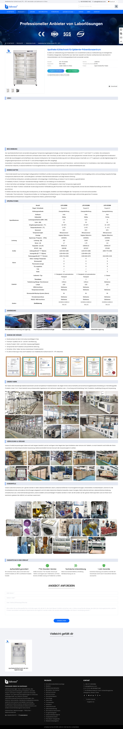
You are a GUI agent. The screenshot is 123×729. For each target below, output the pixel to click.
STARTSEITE (10, 12)
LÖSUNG (32, 12)
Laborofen (49, 700)
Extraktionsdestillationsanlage (55, 684)
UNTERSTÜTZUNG (69, 12)
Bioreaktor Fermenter (52, 690)
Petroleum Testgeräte (53, 719)
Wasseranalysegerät (52, 721)
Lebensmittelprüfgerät (53, 715)
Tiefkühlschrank (31, 43)
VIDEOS (81, 12)
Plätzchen (27, 710)
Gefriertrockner (51, 692)
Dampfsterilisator (51, 696)
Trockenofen (50, 702)
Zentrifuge (49, 698)
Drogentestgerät (51, 713)
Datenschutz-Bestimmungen (14, 710)
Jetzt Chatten (72, 71)
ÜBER (88, 12)
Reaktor (48, 686)
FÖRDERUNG (55, 12)
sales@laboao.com (100, 2)
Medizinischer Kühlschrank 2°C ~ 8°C (49, 43)
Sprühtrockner (50, 694)
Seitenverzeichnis (10, 712)
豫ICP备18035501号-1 (11, 715)
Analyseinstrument (51, 717)
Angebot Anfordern (56, 71)
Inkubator (49, 704)
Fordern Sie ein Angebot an (90, 699)
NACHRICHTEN (43, 12)
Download (113, 86)
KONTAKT (97, 12)
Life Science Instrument (53, 711)
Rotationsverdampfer (52, 688)
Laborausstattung (51, 708)
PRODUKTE (22, 12)
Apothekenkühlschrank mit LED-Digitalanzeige (19, 669)
